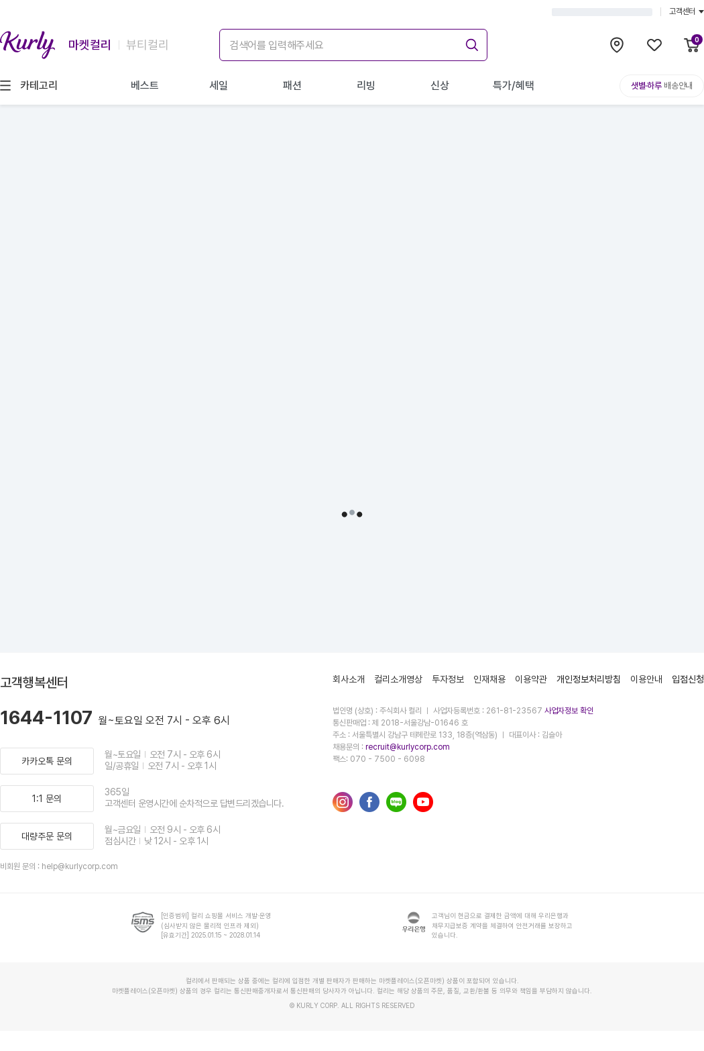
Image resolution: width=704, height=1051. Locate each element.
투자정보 (448, 679)
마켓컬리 (89, 45)
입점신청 (688, 679)
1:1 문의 (47, 798)
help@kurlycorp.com (80, 866)
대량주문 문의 (46, 836)
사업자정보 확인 (568, 710)
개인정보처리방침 (588, 679)
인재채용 (489, 679)
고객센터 (686, 11)
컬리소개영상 (398, 679)
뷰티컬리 (147, 45)
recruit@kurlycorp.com (407, 747)
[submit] (470, 43)
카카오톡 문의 (46, 761)
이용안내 (646, 679)
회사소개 (349, 679)
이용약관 (531, 679)
